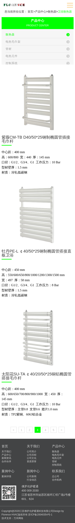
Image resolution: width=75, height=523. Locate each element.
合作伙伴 (6, 461)
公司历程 (31, 454)
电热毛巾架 (58, 454)
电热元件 (57, 458)
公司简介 (31, 451)
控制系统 (57, 464)
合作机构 (57, 479)
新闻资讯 (6, 458)
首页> (31, 11)
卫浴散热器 (65, 11)
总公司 (55, 476)
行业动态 (31, 479)
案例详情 (6, 476)
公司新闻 (31, 476)
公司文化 (31, 458)
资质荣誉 (31, 461)
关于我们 (6, 451)
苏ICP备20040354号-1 (40, 514)
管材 (54, 461)
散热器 (52, 11)
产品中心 (40, 11)
